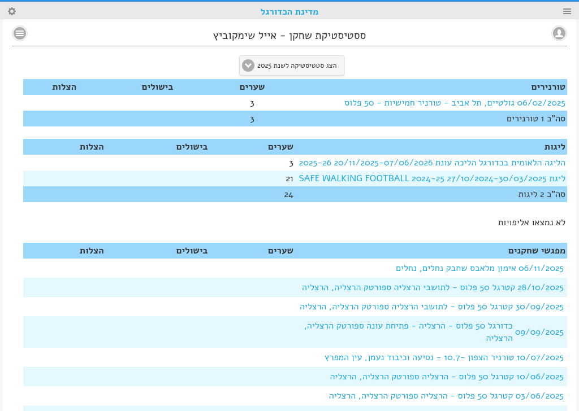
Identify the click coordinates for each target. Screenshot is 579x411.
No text (20, 33)
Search (12, 11)
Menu (567, 11)
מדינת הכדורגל (289, 12)
